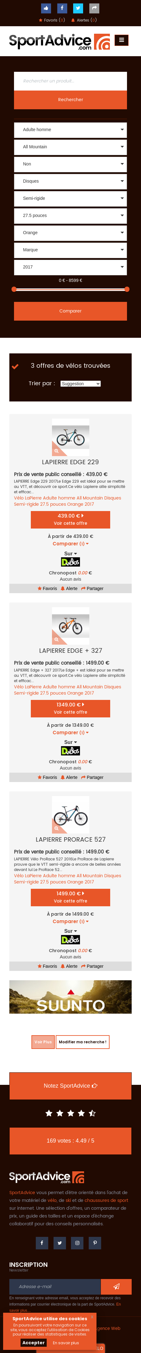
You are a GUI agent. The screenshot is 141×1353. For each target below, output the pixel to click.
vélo (52, 1200)
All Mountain (90, 498)
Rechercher (70, 99)
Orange (75, 504)
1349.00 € (70, 708)
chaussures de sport (106, 1200)
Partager (92, 588)
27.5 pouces (53, 504)
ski (68, 1200)
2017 (89, 504)
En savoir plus (66, 1343)
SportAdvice (22, 1192)
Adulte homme (59, 498)
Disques (112, 498)
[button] (70, 130)
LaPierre (33, 498)
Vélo (19, 498)
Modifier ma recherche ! (82, 1042)
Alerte (69, 588)
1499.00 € (70, 897)
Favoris (47, 588)
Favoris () (52, 20)
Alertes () (84, 20)
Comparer (70, 311)
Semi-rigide (26, 504)
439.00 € (70, 519)
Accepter (33, 1343)
